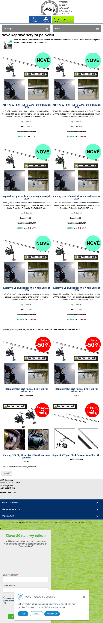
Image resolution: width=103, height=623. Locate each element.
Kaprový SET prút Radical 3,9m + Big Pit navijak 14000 (76, 106)
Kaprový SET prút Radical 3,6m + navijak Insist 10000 (76, 197)
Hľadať (34, 21)
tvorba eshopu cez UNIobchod (51, 523)
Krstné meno (8, 586)
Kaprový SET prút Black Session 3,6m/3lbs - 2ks (76, 455)
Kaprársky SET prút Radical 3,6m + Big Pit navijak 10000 (26, 390)
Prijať (23, 614)
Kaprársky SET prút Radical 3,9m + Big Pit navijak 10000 (76, 390)
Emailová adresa (10, 575)
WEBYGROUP (86, 523)
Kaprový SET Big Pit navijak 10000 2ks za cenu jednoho (26, 456)
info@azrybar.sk (6, 485)
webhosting (67, 523)
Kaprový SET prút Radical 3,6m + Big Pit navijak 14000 (26, 106)
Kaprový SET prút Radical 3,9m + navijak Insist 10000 (26, 289)
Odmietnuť (52, 614)
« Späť (7, 473)
